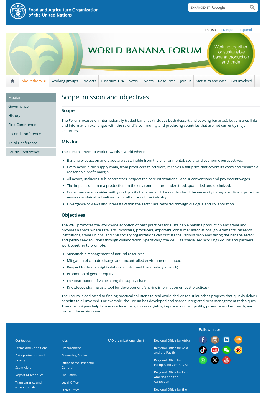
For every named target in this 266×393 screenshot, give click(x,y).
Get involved (241, 80)
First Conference (22, 124)
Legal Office (70, 382)
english (210, 29)
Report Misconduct (29, 375)
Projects (89, 80)
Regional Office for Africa (172, 340)
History (14, 115)
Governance (18, 106)
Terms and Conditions (31, 348)
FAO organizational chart (126, 340)
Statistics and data (211, 80)
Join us (185, 80)
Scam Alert (23, 367)
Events (148, 80)
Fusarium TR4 (112, 80)
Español (246, 29)
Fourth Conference (24, 151)
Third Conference (22, 142)
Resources (166, 80)
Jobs (65, 340)
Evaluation (69, 375)
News (133, 80)
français (227, 29)
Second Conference (24, 133)
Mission (14, 97)
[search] (216, 7)
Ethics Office (71, 390)
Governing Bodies (75, 355)
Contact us (23, 340)
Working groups (64, 80)
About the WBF (34, 80)
